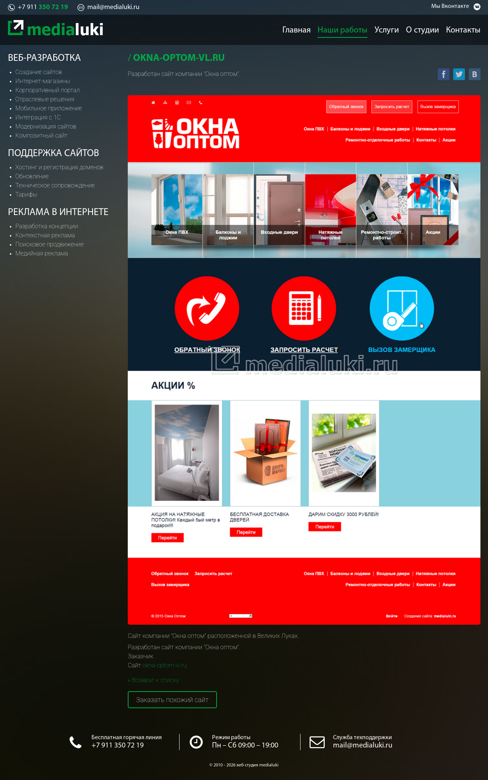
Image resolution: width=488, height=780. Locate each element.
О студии (424, 29)
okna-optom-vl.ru (165, 665)
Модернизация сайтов (46, 126)
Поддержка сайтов (53, 154)
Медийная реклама (41, 253)
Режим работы (231, 738)
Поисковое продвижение (49, 244)
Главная (295, 29)
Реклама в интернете (58, 212)
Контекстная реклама (45, 235)
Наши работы (341, 29)
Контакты (467, 29)
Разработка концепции (46, 226)
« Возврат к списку (153, 680)
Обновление (32, 176)
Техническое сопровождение (55, 185)
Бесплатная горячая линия (126, 738)
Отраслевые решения (44, 99)
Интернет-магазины (42, 81)
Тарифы (26, 194)
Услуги (386, 29)
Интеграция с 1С (38, 117)
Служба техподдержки (362, 738)
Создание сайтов (38, 72)
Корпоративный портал (47, 90)
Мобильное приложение (48, 108)
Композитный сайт (41, 135)
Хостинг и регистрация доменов (59, 167)
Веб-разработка (44, 58)
